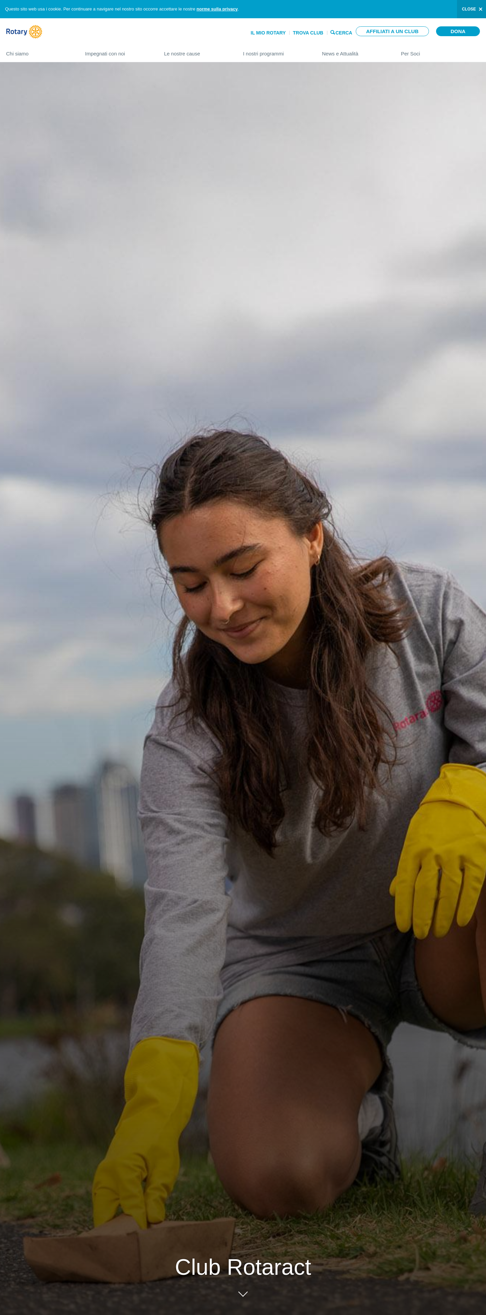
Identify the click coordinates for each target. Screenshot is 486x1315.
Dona (458, 31)
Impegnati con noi (118, 50)
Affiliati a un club (392, 31)
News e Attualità (354, 50)
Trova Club (308, 32)
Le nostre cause (197, 50)
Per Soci (440, 50)
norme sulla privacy (217, 8)
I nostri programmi (275, 50)
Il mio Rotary (268, 32)
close (469, 9)
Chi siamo (39, 50)
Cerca (343, 32)
